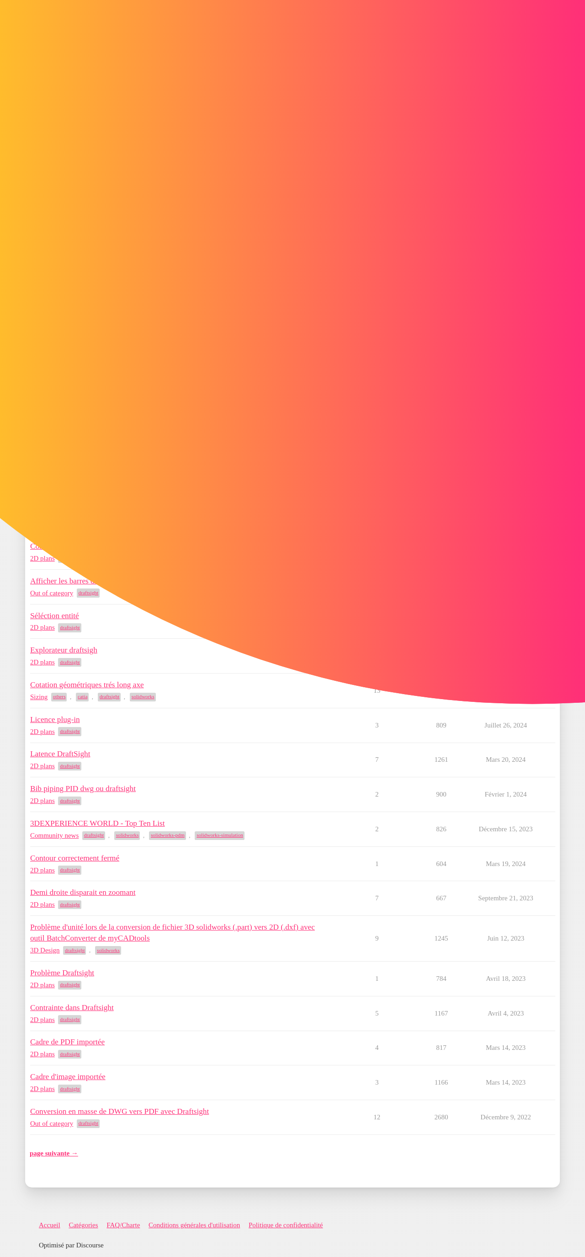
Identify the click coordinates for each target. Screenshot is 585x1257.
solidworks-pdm (168, 835)
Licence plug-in (55, 719)
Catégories (83, 1225)
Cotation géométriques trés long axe (87, 684)
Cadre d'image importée (68, 1076)
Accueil (49, 1225)
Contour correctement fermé (74, 858)
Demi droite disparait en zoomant (82, 892)
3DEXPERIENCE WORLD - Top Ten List (97, 823)
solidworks (143, 696)
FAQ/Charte (123, 1225)
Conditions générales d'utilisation (194, 1225)
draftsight (89, 592)
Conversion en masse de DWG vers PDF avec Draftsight (119, 1111)
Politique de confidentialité (286, 1225)
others (59, 696)
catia (82, 696)
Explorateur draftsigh (63, 650)
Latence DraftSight (60, 753)
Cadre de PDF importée (67, 1042)
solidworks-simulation (220, 835)
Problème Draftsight (62, 972)
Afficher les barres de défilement (81, 581)
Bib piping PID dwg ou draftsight (83, 788)
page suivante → (54, 1153)
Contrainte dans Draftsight (72, 1007)
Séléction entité (54, 615)
